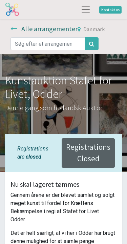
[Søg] (92, 43)
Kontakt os (110, 9)
